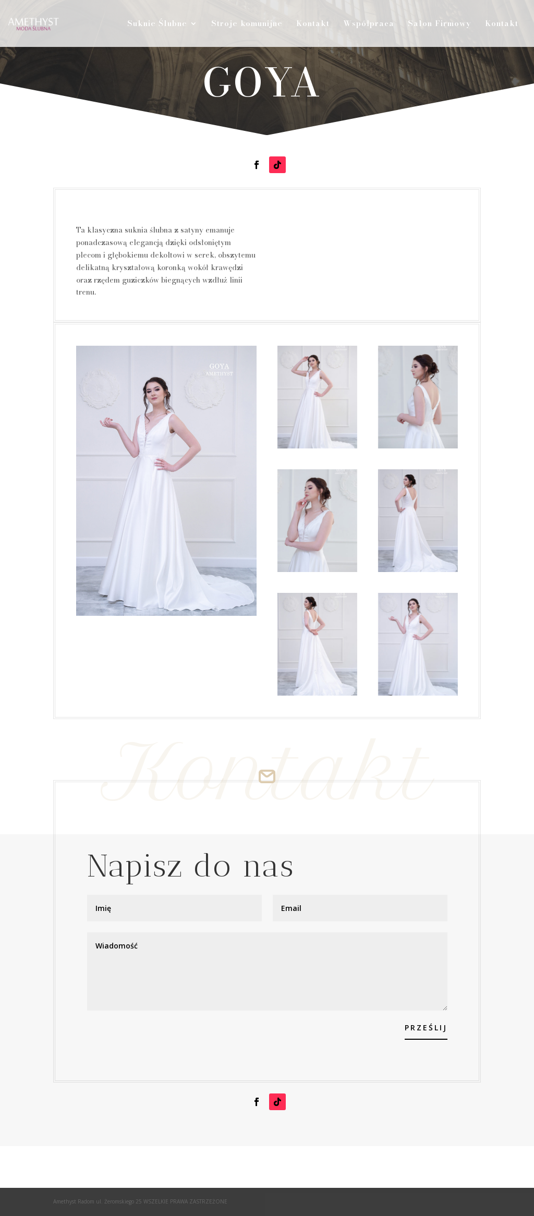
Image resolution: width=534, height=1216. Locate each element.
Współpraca (368, 24)
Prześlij (426, 1027)
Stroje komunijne (247, 24)
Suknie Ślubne (157, 24)
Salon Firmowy (439, 24)
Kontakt (313, 24)
